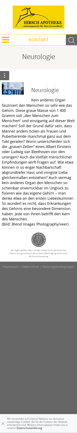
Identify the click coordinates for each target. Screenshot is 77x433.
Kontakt (39, 40)
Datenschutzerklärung (29, 428)
